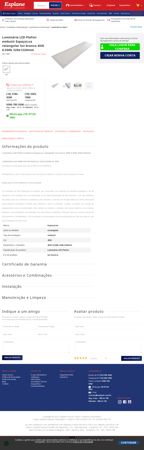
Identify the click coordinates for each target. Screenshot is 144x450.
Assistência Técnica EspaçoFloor (39, 383)
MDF (110, 13)
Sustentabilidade (38, 386)
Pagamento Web (66, 375)
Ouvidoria (64, 377)
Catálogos (35, 377)
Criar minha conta (120, 55)
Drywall (56, 13)
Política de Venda (9, 379)
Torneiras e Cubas (79, 13)
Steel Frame (65, 13)
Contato (5, 384)
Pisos (20, 13)
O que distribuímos (39, 375)
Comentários (36, 346)
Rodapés (27, 13)
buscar (55, 5)
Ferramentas (102, 13)
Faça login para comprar (117, 46)
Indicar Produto (12, 358)
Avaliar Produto (131, 358)
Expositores (125, 13)
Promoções (136, 13)
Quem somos (7, 375)
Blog (4, 382)
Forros (35, 13)
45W (6, 71)
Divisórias (91, 13)
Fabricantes (35, 379)
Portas (116, 13)
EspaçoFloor (124, 5)
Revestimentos (45, 13)
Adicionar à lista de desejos (35, 54)
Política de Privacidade (11, 377)
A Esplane (111, 5)
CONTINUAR (128, 442)
